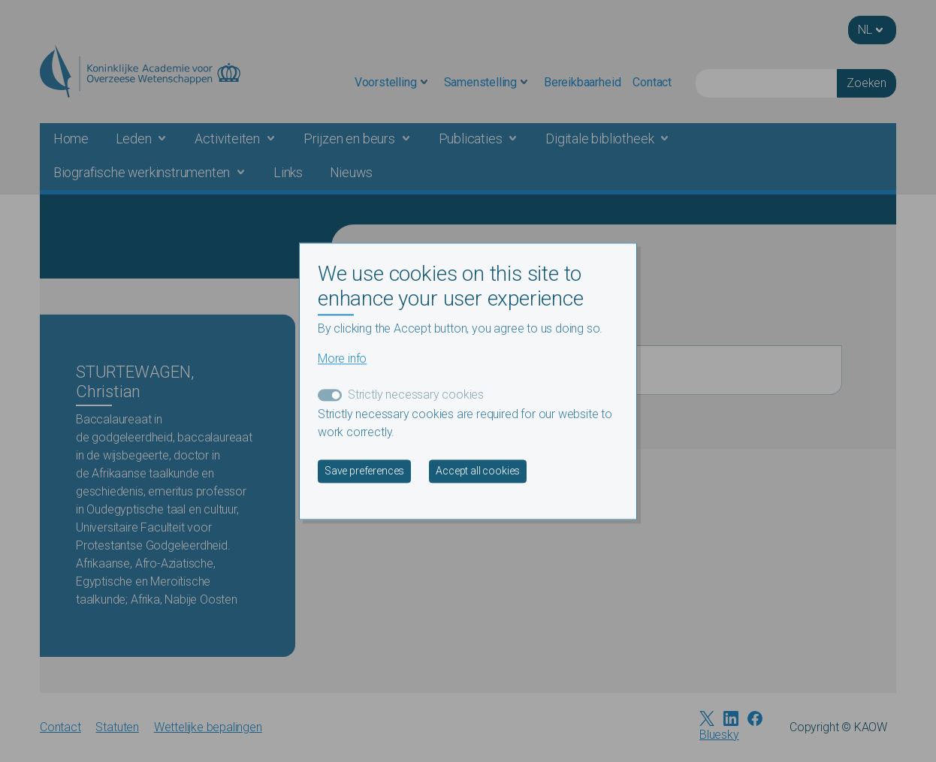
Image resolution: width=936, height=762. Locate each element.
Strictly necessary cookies (416, 394)
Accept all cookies (478, 471)
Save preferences (364, 471)
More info (342, 358)
